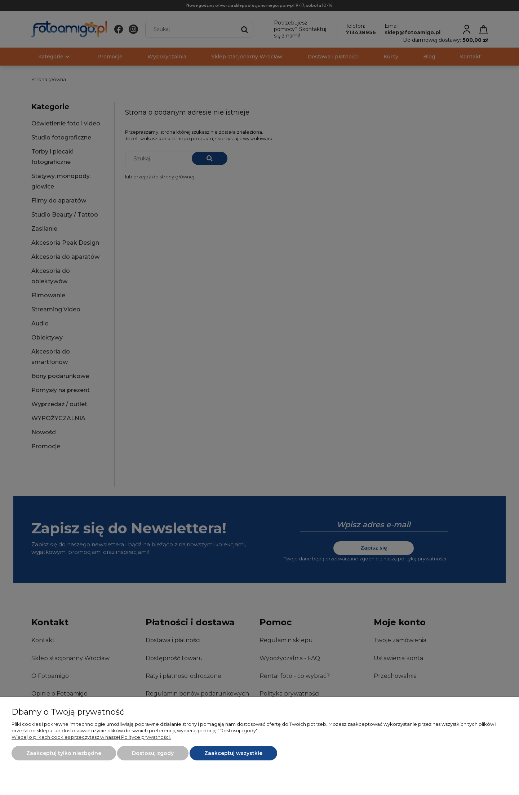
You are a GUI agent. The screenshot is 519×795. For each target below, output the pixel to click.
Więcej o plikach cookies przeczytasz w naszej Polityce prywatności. (91, 737)
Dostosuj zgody (153, 753)
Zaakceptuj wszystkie (233, 753)
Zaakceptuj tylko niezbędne (63, 753)
